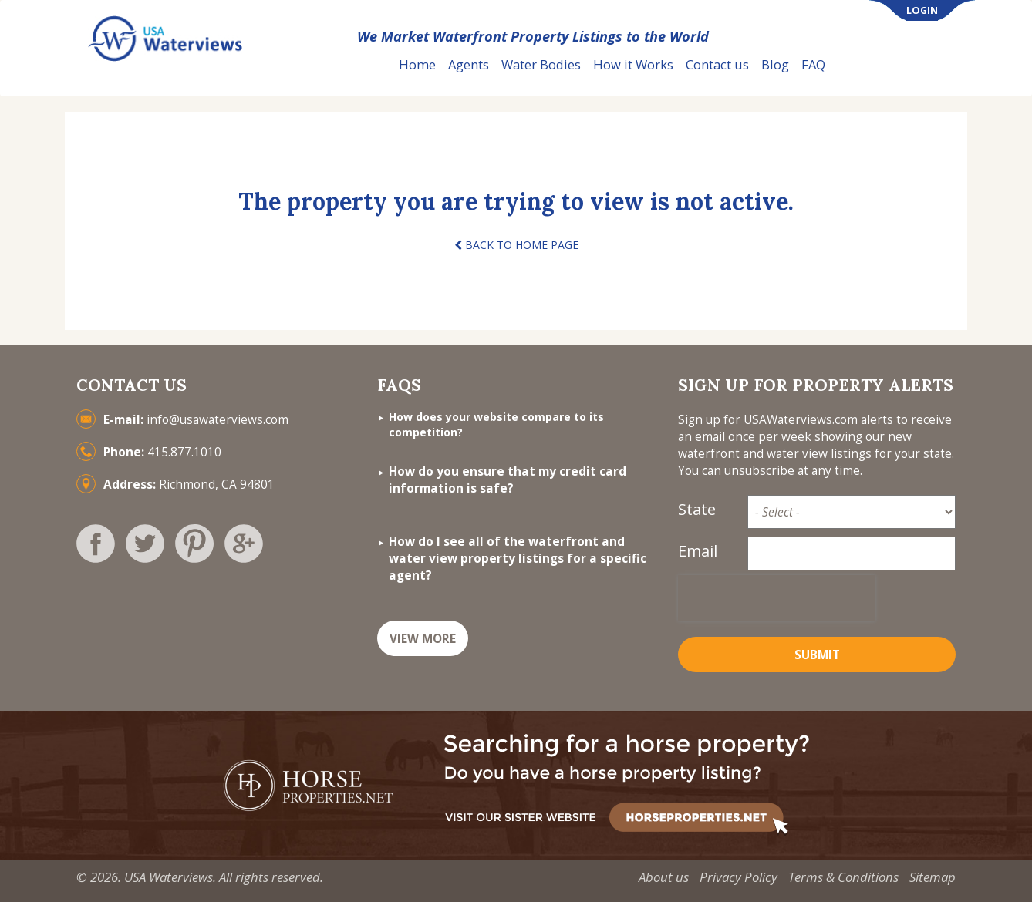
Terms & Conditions (843, 877)
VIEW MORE (423, 639)
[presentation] (776, 598)
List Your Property (905, 65)
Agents (468, 64)
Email (697, 550)
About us (664, 877)
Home (417, 64)
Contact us (717, 64)
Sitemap (932, 877)
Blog (775, 64)
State (697, 509)
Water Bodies (541, 64)
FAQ (813, 64)
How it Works (633, 64)
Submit (817, 655)
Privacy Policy (738, 877)
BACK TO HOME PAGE (516, 244)
